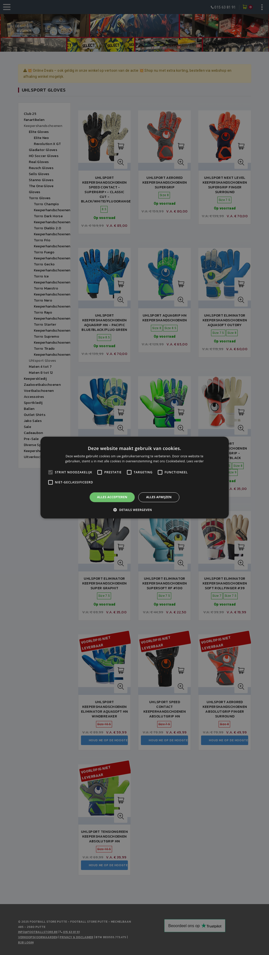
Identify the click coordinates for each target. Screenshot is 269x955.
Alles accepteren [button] (112, 497)
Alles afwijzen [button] (159, 497)
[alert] (134, 477)
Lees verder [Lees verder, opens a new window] (195, 461)
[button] (134, 509)
